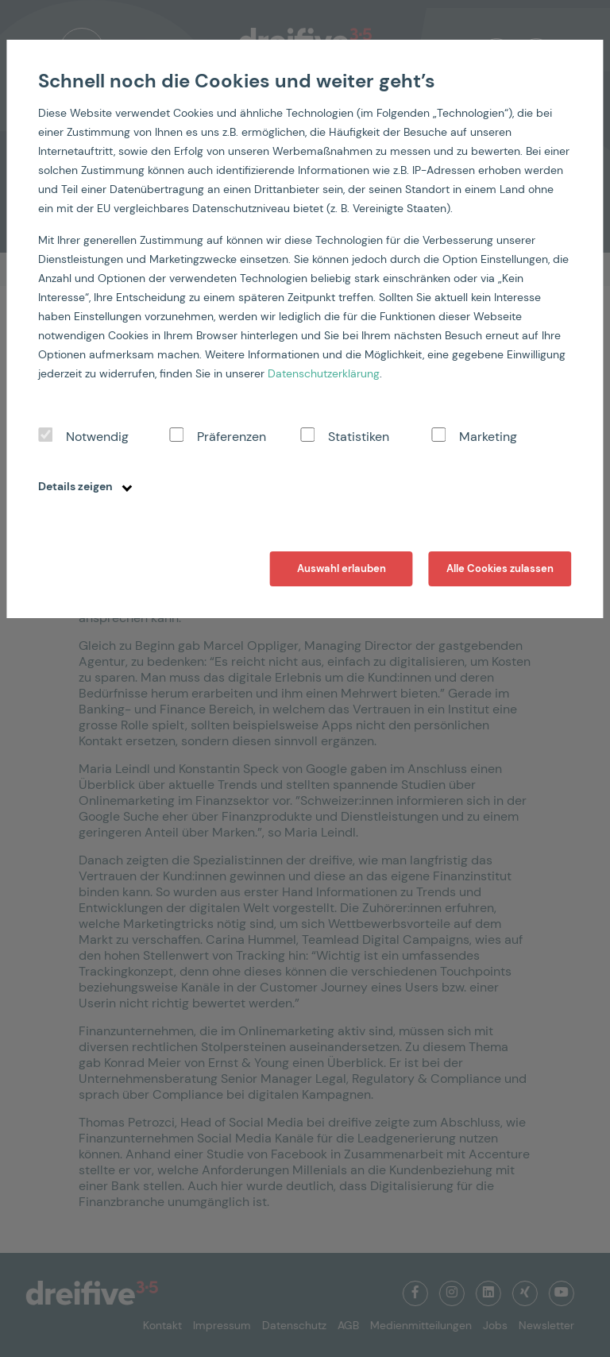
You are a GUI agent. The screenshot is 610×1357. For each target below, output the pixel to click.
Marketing (488, 436)
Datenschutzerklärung (324, 373)
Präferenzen (231, 436)
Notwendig (97, 436)
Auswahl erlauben (341, 568)
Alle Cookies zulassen (500, 568)
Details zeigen (85, 486)
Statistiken (358, 436)
